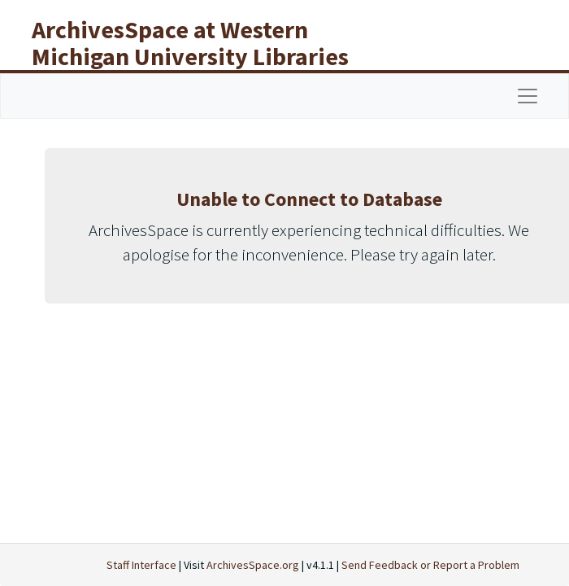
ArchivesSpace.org (252, 565)
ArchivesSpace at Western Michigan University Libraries (190, 43)
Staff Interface (141, 565)
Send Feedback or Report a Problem (430, 565)
